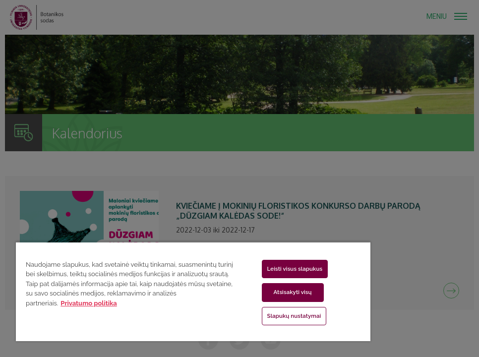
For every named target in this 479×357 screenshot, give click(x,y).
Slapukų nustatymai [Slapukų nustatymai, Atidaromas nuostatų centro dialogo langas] (294, 315)
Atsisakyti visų (293, 292)
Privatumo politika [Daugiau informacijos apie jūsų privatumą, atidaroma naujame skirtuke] (88, 303)
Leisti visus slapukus (295, 268)
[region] (193, 291)
